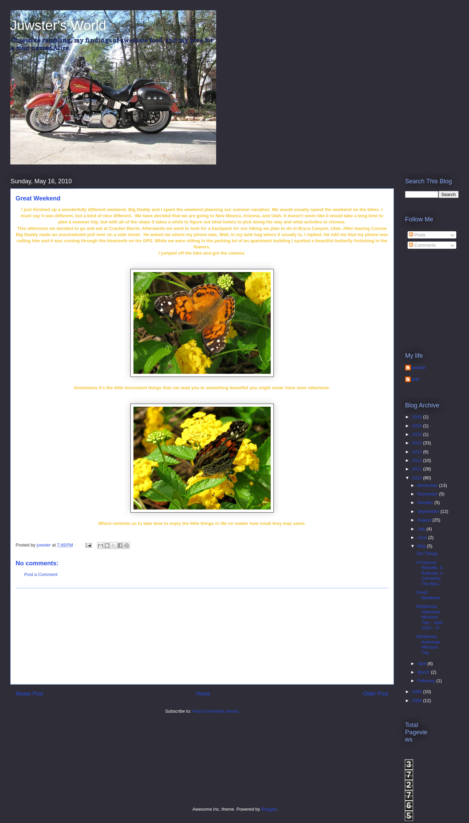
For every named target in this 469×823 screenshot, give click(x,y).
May (422, 546)
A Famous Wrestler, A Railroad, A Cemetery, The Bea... (429, 573)
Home (203, 694)
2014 (417, 442)
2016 (417, 425)
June (422, 537)
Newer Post (30, 694)
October (425, 502)
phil (415, 379)
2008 (417, 700)
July (421, 528)
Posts (417, 234)
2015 (417, 434)
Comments (422, 245)
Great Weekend (428, 595)
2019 (417, 416)
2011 (417, 468)
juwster (419, 367)
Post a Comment (41, 574)
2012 (417, 460)
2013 (417, 451)
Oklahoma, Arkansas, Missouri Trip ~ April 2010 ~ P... (429, 617)
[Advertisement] (202, 636)
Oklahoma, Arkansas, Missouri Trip (428, 644)
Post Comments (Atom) (215, 711)
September (428, 511)
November (428, 493)
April (422, 663)
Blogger (268, 809)
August (424, 520)
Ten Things (427, 553)
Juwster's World (58, 25)
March (424, 672)
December (428, 485)
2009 (417, 691)
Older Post (375, 694)
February (426, 680)
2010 (417, 477)
